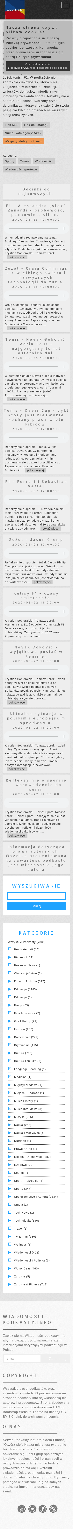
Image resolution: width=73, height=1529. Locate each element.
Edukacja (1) (23, 997)
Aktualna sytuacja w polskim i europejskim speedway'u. (36, 718)
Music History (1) (26, 1101)
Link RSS (12, 124)
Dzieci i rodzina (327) (29, 981)
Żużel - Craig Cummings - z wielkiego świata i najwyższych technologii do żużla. (36, 275)
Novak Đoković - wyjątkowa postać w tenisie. (36, 651)
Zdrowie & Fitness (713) (31, 1284)
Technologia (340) (26, 1220)
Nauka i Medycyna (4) (29, 1132)
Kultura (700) (23, 1053)
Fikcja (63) (21, 1005)
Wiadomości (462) (26, 1252)
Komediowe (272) (26, 1037)
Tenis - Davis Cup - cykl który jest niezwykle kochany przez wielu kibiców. (36, 417)
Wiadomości (44, 161)
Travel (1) (21, 1228)
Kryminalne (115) (26, 1045)
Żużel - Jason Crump (36, 539)
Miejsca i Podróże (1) (29, 1093)
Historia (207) (23, 1029)
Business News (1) (27, 965)
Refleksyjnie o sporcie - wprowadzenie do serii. (36, 784)
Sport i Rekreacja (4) (28, 1180)
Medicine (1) (23, 1077)
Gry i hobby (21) (25, 1021)
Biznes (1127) (23, 957)
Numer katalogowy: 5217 (23, 133)
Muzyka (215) (23, 1116)
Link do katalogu (36, 124)
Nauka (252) (22, 1124)
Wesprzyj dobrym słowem (23, 141)
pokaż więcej (17, 257)
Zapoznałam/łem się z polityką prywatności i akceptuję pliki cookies (38, 66)
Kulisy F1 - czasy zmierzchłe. (36, 595)
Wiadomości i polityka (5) (32, 1260)
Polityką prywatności (23, 43)
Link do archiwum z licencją (37, 1416)
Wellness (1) (23, 1244)
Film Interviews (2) (27, 1013)
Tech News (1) (24, 1212)
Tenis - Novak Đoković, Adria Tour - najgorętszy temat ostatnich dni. (36, 346)
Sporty (9, 161)
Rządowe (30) (23, 1164)
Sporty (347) (23, 1188)
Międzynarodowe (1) (28, 1085)
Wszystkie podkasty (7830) (27, 942)
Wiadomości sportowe (21, 169)
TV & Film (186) (25, 1236)
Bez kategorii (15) (27, 949)
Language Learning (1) (30, 1069)
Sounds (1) (21, 1172)
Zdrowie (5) (22, 1276)
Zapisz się (55, 1359)
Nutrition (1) (22, 1140)
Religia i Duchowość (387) (32, 1156)
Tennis (24, 161)
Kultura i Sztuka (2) (27, 1061)
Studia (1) (21, 1204)
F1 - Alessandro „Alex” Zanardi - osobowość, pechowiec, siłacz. (36, 210)
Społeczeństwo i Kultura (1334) (36, 1196)
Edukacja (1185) (25, 989)
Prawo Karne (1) (25, 1148)
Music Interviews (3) (28, 1109)
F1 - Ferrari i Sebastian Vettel (36, 483)
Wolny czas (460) (26, 1268)
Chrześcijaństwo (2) (28, 973)
